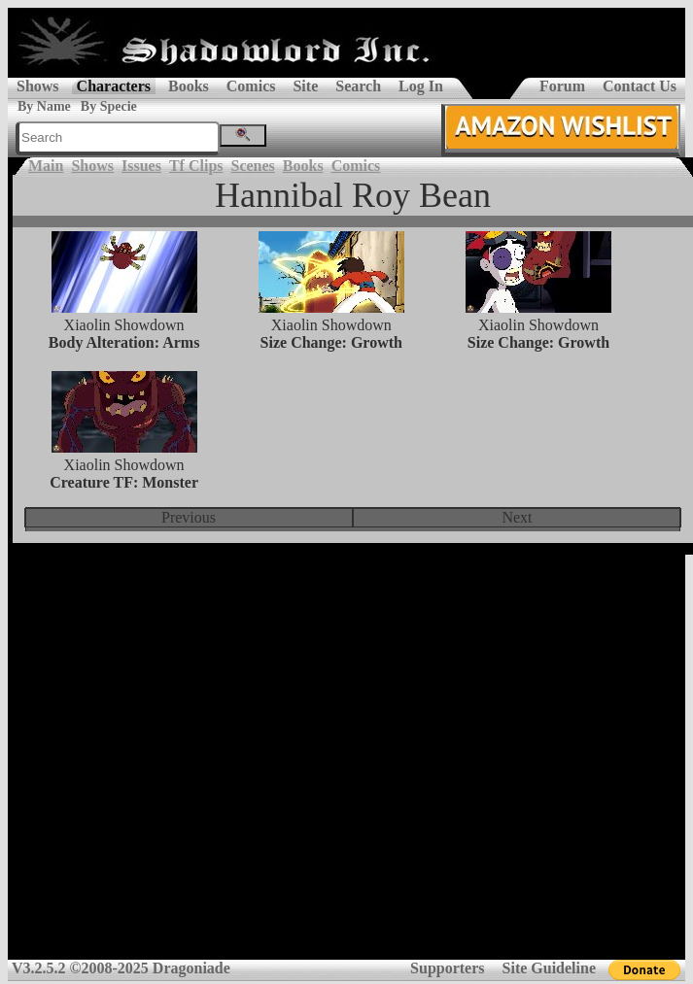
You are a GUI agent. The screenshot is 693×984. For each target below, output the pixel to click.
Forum (562, 86)
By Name (44, 106)
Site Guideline (549, 968)
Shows (38, 86)
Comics (251, 86)
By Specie (109, 106)
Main (45, 165)
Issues (141, 165)
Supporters (447, 968)
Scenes (253, 165)
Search (358, 86)
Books (188, 86)
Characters (114, 86)
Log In (420, 86)
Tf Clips (196, 165)
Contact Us (639, 86)
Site (305, 86)
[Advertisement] (343, 764)
